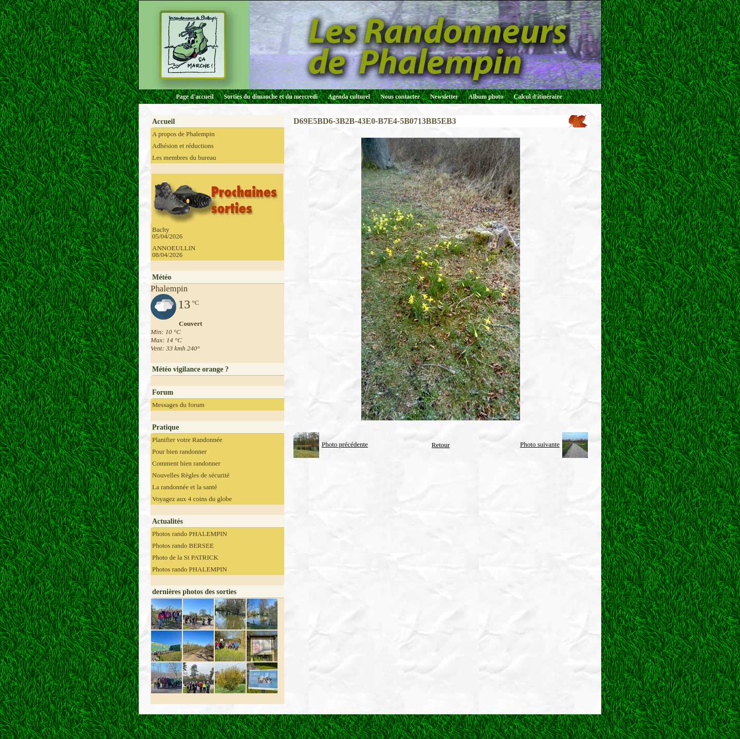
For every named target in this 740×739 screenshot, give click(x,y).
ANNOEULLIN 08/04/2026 (173, 251)
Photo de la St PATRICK (185, 557)
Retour (441, 445)
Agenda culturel (349, 96)
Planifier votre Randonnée (187, 440)
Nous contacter (400, 96)
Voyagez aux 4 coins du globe (192, 499)
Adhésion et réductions (183, 146)
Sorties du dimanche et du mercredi (271, 96)
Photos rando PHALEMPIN (189, 534)
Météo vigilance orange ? (190, 369)
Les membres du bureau (184, 157)
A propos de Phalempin (183, 134)
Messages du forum (178, 405)
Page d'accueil (195, 96)
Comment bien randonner (186, 463)
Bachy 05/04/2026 (167, 233)
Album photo (486, 96)
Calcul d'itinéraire (537, 96)
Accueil (163, 121)
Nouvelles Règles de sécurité (191, 475)
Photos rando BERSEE (183, 545)
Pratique (165, 427)
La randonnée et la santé (184, 487)
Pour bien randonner (179, 451)
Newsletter (444, 96)
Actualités (167, 521)
